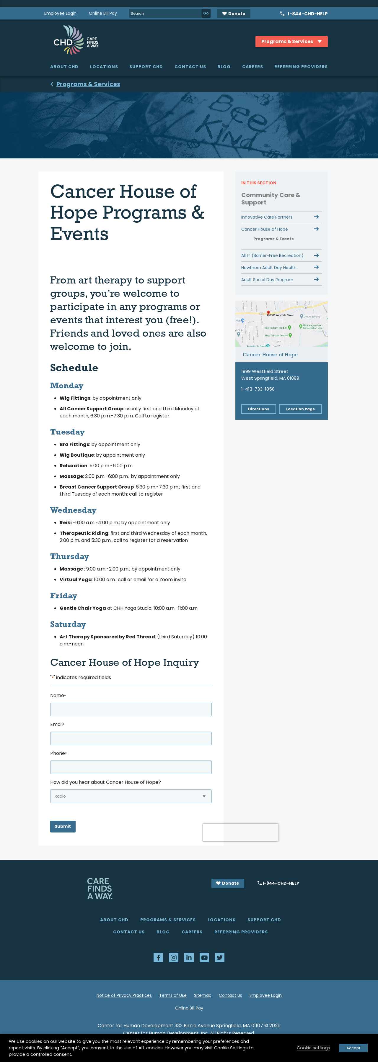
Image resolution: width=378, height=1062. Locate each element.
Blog (224, 67)
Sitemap (202, 995)
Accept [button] (353, 1048)
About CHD (64, 67)
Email (57, 724)
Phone (58, 753)
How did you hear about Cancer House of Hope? (105, 782)
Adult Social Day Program (267, 280)
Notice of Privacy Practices (124, 995)
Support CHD (146, 67)
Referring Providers (301, 67)
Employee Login (60, 13)
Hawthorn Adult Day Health (268, 268)
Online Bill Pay (103, 13)
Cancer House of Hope (264, 229)
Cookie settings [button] (313, 1048)
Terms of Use (173, 995)
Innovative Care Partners (266, 217)
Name (58, 695)
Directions (258, 409)
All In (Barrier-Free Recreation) (272, 255)
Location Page (300, 409)
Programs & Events (273, 239)
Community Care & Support (270, 198)
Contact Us (190, 67)
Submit (63, 826)
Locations (104, 67)
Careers (252, 67)
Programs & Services (168, 920)
